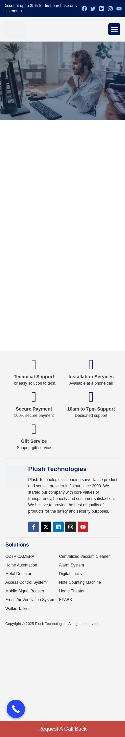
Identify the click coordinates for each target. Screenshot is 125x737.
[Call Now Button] (16, 709)
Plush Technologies (51, 624)
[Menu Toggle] (114, 29)
